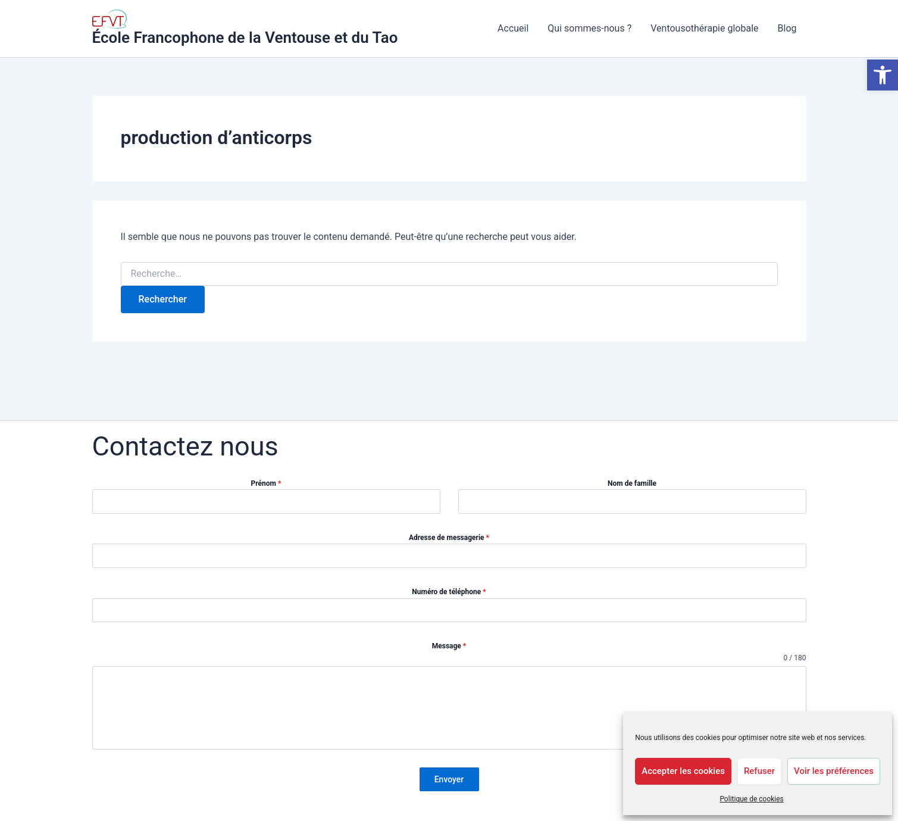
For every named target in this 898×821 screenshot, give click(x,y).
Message (449, 646)
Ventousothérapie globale (704, 28)
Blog (787, 28)
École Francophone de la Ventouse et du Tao (245, 37)
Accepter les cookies (683, 771)
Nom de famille (632, 483)
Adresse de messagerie (449, 537)
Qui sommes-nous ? (589, 28)
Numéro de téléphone (449, 592)
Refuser (759, 771)
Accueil (513, 28)
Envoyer (449, 779)
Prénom (266, 483)
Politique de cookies (751, 799)
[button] (882, 75)
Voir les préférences (834, 771)
